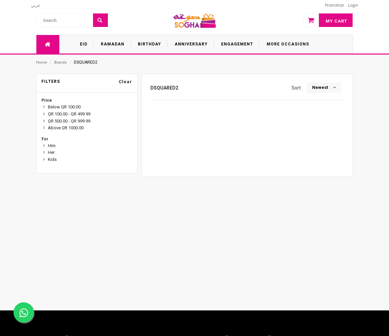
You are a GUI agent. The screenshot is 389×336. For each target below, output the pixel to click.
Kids (52, 159)
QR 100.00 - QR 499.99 (69, 113)
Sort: (298, 88)
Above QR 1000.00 (66, 127)
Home (41, 62)
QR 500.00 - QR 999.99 (69, 121)
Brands (60, 62)
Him (52, 145)
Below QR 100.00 (64, 106)
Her (51, 152)
